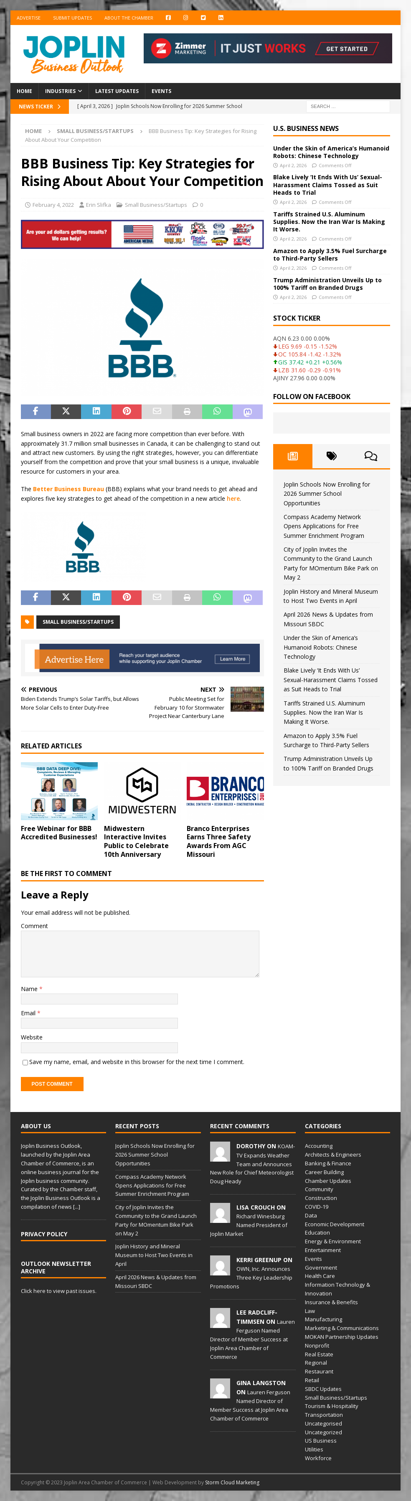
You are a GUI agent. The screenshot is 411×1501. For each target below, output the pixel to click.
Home (24, 91)
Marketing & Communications (342, 1328)
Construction (321, 1198)
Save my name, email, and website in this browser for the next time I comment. (136, 1062)
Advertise (29, 18)
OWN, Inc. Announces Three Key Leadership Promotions (251, 1277)
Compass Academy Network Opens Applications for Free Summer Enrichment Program (324, 526)
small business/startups (78, 621)
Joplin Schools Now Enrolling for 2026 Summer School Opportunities (327, 493)
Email (29, 1013)
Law (310, 1311)
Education (317, 1232)
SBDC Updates (323, 1389)
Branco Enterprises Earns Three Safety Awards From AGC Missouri (219, 841)
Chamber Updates (328, 1181)
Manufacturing (323, 1319)
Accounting (318, 1146)
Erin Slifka (98, 204)
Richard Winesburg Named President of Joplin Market (248, 1224)
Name (30, 989)
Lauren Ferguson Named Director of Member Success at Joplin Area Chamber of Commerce (252, 1339)
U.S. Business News (306, 128)
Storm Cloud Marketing (232, 1482)
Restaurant (319, 1371)
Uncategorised (323, 1423)
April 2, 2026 (293, 165)
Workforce (318, 1458)
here (233, 498)
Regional (316, 1362)
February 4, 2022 (53, 204)
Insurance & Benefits (331, 1302)
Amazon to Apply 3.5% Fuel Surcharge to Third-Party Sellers (330, 254)
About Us (36, 1126)
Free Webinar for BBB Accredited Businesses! (59, 833)
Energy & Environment (333, 1241)
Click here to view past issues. (58, 1291)
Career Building (324, 1172)
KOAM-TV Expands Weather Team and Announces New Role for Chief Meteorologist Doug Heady (252, 1163)
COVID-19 (316, 1206)
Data (311, 1215)
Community (319, 1189)
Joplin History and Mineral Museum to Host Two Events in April (154, 1255)
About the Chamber (128, 18)
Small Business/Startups (156, 204)
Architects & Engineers (333, 1154)
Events (161, 91)
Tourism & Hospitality (331, 1406)
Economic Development (334, 1224)
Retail (312, 1380)
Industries (60, 91)
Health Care (320, 1276)
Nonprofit (317, 1345)
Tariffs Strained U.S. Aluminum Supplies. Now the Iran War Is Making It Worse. (329, 221)
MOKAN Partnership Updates (341, 1336)
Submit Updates (72, 18)
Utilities (314, 1449)
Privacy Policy (44, 1234)
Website (32, 1037)
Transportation (324, 1414)
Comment (34, 926)
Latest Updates (117, 91)
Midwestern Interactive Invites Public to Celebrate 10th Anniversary (136, 841)
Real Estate (319, 1354)
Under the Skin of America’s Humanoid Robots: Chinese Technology (331, 152)
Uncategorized (323, 1432)
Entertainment (323, 1250)
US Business (321, 1440)
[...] (76, 1206)
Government (321, 1267)
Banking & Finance (328, 1163)
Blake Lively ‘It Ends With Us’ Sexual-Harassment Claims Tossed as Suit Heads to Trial (327, 184)
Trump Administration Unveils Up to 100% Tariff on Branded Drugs (327, 283)
